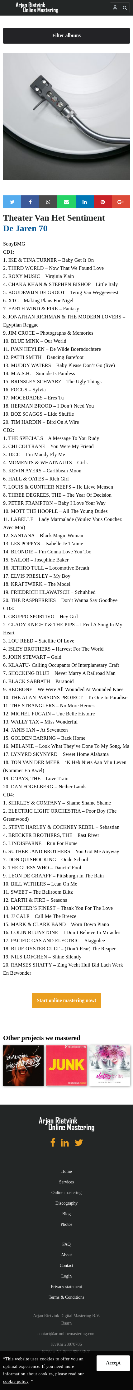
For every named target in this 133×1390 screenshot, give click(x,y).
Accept (113, 1362)
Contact (67, 1265)
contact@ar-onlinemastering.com (66, 1333)
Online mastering (66, 1192)
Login (66, 1276)
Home (66, 1171)
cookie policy (15, 1381)
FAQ (66, 1244)
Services (66, 1182)
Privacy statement (66, 1286)
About (66, 1255)
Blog (66, 1213)
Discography (66, 1203)
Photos (66, 1224)
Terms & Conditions (66, 1297)
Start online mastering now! (66, 1000)
